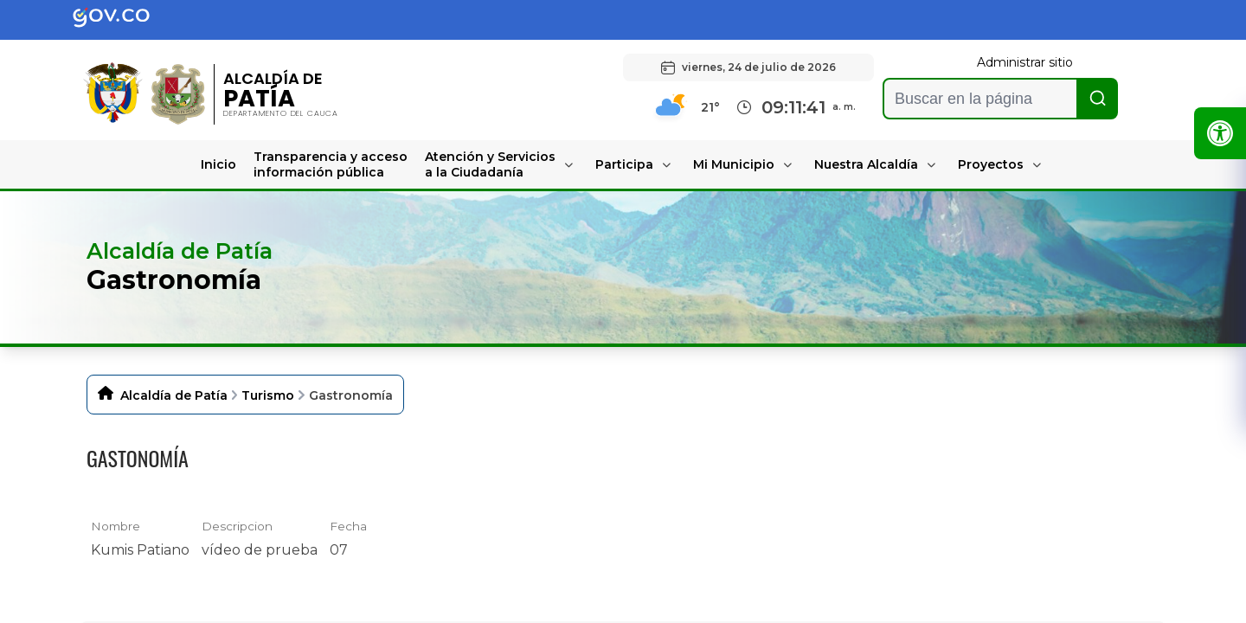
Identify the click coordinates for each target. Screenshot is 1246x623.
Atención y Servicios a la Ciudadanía (490, 164)
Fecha (348, 526)
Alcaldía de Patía (174, 395)
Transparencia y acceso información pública (331, 164)
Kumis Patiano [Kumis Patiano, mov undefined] (140, 550)
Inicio (218, 164)
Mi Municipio (733, 164)
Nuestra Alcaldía (866, 164)
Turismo (267, 395)
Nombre (115, 526)
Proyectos (991, 164)
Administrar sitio (1025, 62)
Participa (624, 164)
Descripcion (237, 526)
